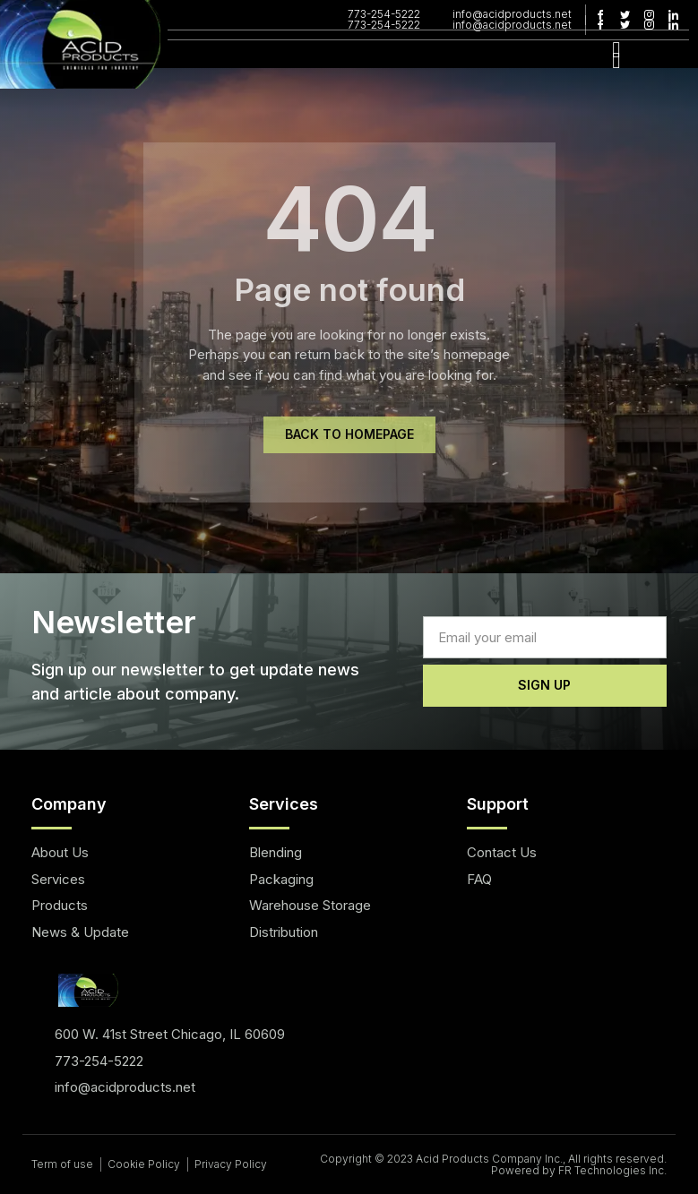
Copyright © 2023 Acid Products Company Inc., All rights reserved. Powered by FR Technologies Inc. (493, 1164)
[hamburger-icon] (616, 59)
